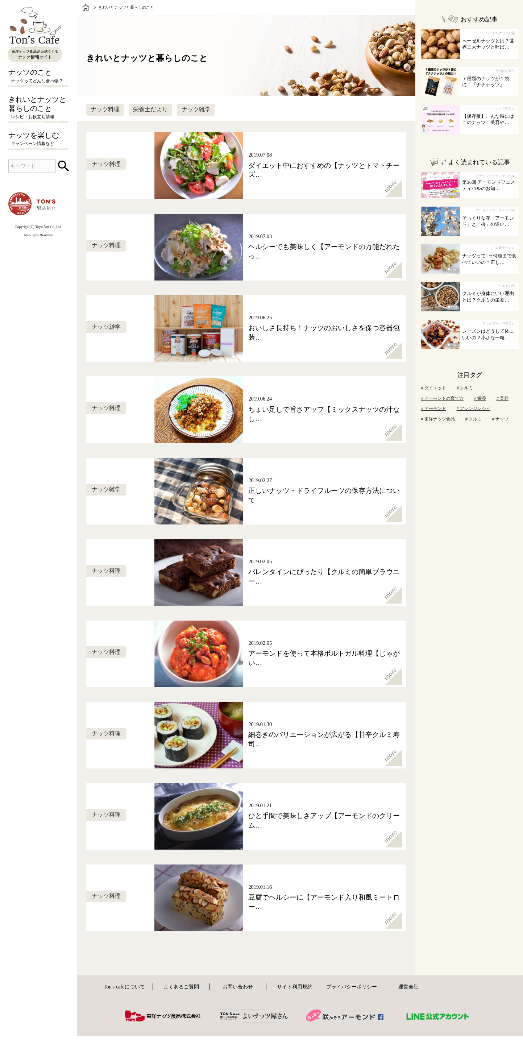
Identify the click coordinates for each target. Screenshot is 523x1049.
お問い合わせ (238, 1002)
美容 (503, 398)
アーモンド (433, 408)
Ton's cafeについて (124, 1002)
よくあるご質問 (181, 1002)
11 (315, 967)
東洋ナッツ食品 (438, 419)
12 (338, 967)
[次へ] (361, 967)
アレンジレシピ (473, 408)
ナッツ (500, 419)
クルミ (465, 387)
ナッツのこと (38, 76)
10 (292, 967)
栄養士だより (150, 109)
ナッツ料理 (105, 109)
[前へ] (131, 967)
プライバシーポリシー (351, 1002)
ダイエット (433, 387)
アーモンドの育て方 (442, 398)
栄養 (480, 398)
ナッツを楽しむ (38, 139)
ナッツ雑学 (196, 109)
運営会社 (408, 1002)
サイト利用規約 (294, 1002)
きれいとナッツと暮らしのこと (38, 108)
